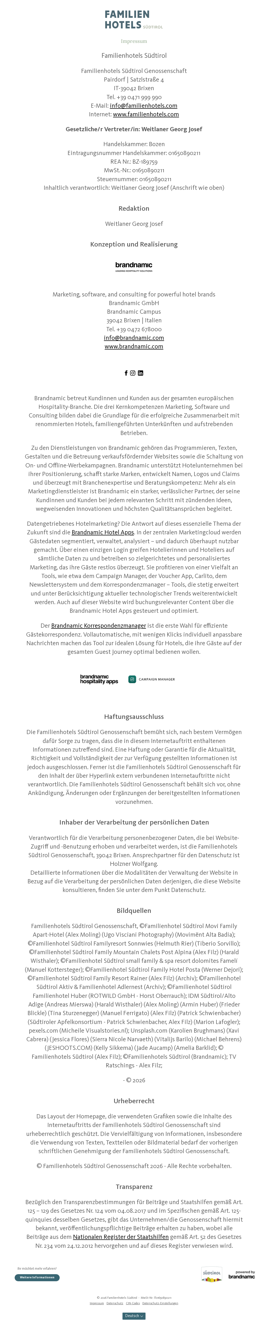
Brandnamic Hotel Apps (103, 533)
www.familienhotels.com (146, 115)
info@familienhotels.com (143, 106)
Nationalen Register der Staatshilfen (121, 1237)
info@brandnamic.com (134, 338)
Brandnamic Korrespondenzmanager (98, 626)
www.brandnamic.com (134, 347)
